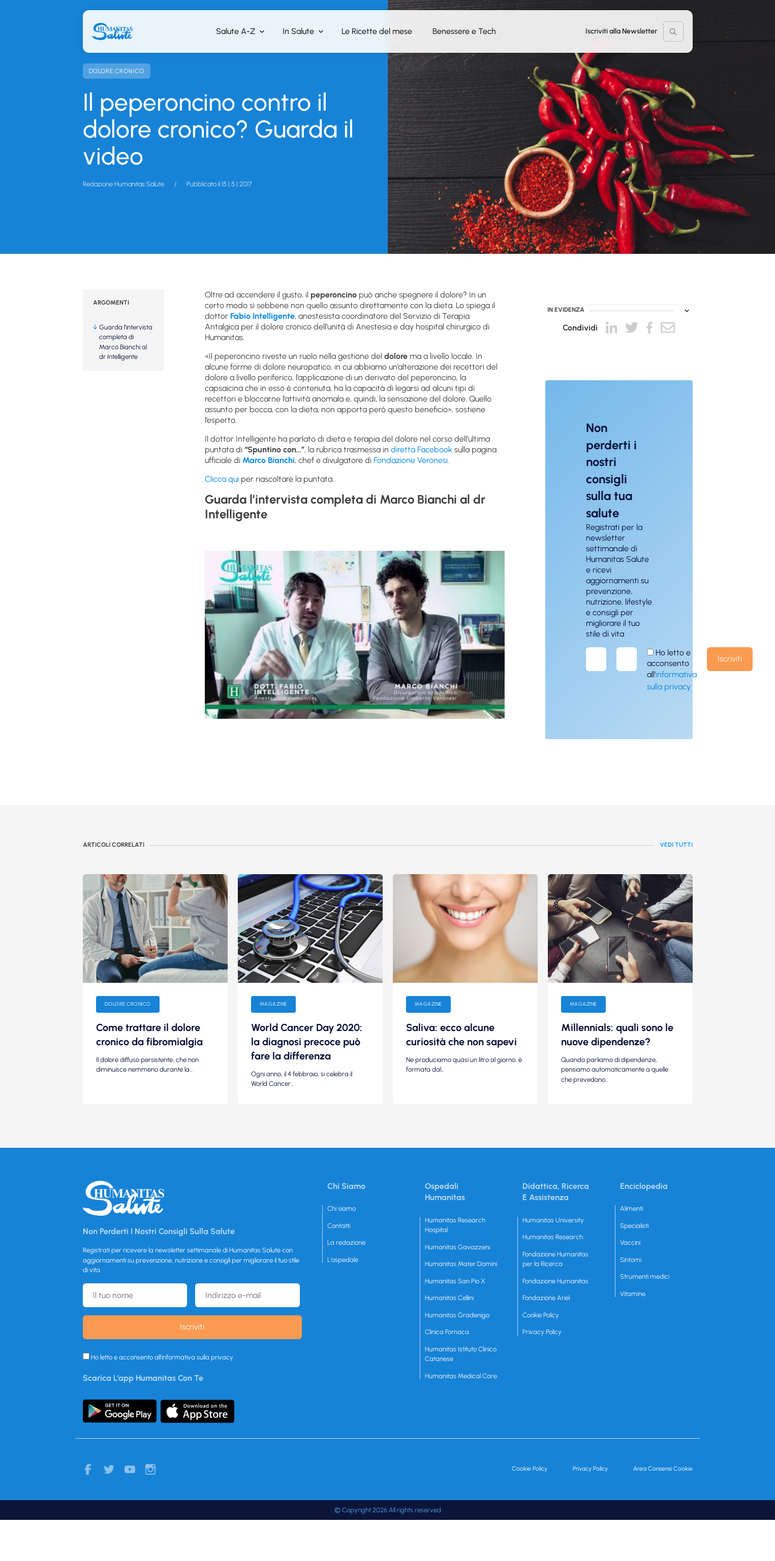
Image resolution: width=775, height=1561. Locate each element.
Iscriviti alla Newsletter (621, 31)
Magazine (273, 1004)
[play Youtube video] (355, 635)
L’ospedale (342, 1260)
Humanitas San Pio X (455, 1281)
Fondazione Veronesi (411, 460)
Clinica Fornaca (447, 1332)
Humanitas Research (552, 1237)
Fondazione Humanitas (555, 1281)
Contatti (338, 1226)
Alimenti (631, 1208)
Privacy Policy (542, 1332)
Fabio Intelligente (262, 316)
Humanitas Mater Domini (461, 1264)
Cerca (673, 31)
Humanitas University (553, 1220)
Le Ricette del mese (377, 31)
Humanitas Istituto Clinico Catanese (461, 1354)
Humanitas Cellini (449, 1298)
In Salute (298, 31)
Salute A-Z (235, 31)
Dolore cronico (116, 71)
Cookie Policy (540, 1315)
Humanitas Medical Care (461, 1376)
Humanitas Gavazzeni (457, 1247)
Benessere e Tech (464, 31)
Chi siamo (341, 1208)
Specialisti (634, 1226)
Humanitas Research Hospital (455, 1225)
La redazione (346, 1242)
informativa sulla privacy (197, 1357)
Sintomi (630, 1260)
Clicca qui (222, 479)
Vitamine (632, 1294)
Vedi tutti (676, 844)
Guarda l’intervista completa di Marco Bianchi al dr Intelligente (125, 342)
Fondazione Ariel (546, 1298)
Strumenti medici (644, 1276)
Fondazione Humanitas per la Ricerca (555, 1259)
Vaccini (630, 1242)
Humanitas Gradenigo (457, 1315)
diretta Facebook (421, 449)
